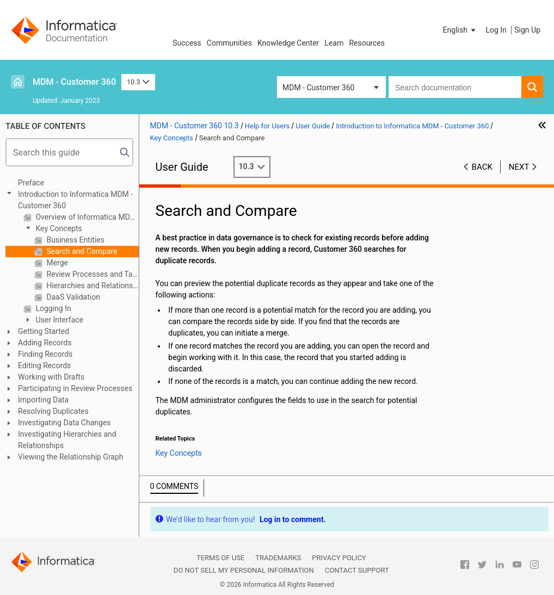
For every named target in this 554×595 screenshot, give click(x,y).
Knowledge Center (288, 43)
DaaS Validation (72, 297)
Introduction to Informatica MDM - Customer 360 (75, 200)
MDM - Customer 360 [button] (318, 87)
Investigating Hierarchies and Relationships (67, 440)
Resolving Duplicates (53, 411)
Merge (56, 262)
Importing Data (43, 399)
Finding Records (45, 354)
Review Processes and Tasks (92, 274)
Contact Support (357, 570)
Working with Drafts (51, 377)
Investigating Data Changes (64, 422)
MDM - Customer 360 (74, 82)
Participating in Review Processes (75, 388)
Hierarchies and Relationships (92, 285)
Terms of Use (220, 558)
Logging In (52, 308)
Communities (229, 43)
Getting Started (43, 331)
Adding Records (45, 342)
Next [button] (519, 167)
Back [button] (482, 167)
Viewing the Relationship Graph (71, 457)
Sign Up (527, 30)
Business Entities (74, 239)
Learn (333, 43)
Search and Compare (81, 251)
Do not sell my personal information (244, 570)
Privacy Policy (339, 558)
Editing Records (44, 365)
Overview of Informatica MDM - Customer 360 (86, 217)
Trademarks (278, 558)
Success (187, 43)
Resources (367, 43)
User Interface (58, 319)
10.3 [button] (138, 82)
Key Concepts (58, 228)
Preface (31, 182)
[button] (460, 30)
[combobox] (455, 87)
